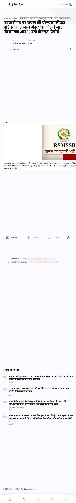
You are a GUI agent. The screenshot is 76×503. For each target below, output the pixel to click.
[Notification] (20, 407)
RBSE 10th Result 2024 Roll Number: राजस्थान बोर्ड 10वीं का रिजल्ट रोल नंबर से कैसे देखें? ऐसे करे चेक (41, 378)
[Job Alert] (12, 407)
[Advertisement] (38, 77)
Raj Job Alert (17, 4)
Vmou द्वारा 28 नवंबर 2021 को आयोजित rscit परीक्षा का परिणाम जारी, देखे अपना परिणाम (39, 390)
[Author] (19, 43)
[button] (4, 4)
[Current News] (14, 422)
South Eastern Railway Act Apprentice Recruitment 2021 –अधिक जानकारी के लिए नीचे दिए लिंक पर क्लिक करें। (39, 402)
